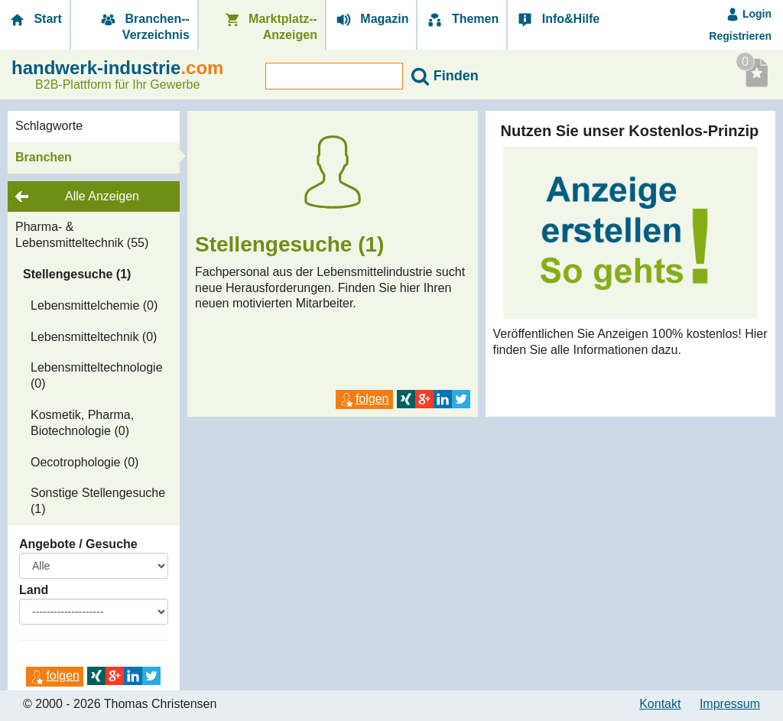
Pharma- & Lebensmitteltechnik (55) (81, 234)
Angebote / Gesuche (78, 544)
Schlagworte (49, 125)
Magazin (371, 19)
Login (749, 14)
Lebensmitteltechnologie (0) (97, 375)
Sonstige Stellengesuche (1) (98, 500)
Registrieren (740, 36)
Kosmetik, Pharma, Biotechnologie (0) (82, 422)
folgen (55, 675)
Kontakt (660, 703)
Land (33, 589)
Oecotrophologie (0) (84, 462)
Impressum (730, 703)
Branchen (43, 157)
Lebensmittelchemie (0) (94, 305)
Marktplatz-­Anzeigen (270, 26)
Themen (462, 19)
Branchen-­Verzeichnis (144, 26)
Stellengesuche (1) (77, 274)
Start (35, 19)
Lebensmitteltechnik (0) (94, 336)
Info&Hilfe (557, 19)
